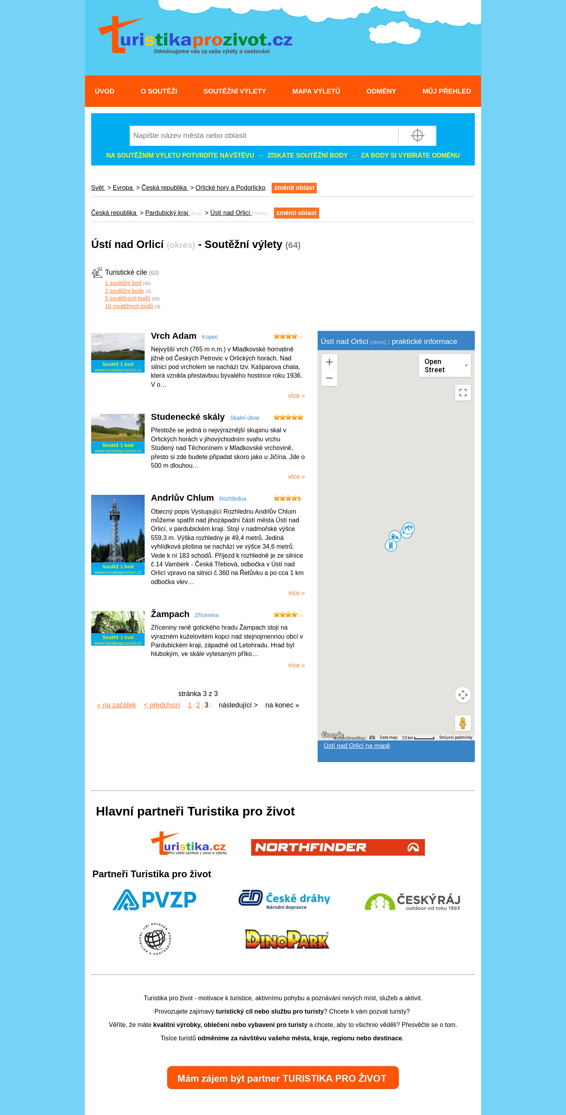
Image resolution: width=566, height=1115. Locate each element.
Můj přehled (447, 91)
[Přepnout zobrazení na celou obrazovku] (463, 392)
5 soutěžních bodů (127, 298)
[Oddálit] (329, 378)
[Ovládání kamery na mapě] (463, 695)
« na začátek (116, 705)
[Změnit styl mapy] (445, 365)
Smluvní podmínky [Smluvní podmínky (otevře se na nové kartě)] (455, 737)
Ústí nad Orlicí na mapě (357, 745)
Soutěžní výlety (235, 91)
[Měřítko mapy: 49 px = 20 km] (418, 737)
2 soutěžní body (124, 291)
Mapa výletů (316, 91)
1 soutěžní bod (123, 283)
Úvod (104, 91)
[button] (394, 536)
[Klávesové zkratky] (372, 737)
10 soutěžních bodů (129, 306)
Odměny (381, 91)
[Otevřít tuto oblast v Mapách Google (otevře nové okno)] (332, 735)
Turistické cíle (126, 272)
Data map (388, 737)
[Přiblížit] (329, 362)
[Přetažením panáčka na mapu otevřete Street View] (463, 723)
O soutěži (159, 91)
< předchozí (162, 705)
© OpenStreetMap (349, 738)
